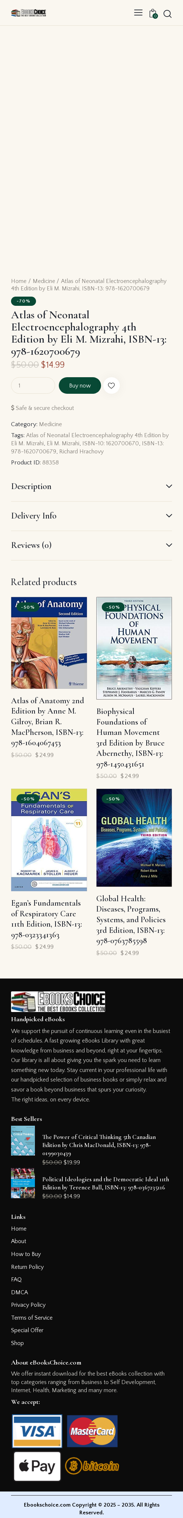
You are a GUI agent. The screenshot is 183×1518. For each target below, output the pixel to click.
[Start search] (167, 13)
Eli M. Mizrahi (74, 443)
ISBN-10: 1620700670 (124, 443)
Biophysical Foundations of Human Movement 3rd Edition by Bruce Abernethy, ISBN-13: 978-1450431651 (130, 738)
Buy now (84, 385)
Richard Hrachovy (109, 451)
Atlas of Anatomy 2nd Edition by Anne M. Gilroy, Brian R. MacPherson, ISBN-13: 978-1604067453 (47, 721)
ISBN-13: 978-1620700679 (46, 451)
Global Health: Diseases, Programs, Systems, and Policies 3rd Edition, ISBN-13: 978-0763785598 (131, 919)
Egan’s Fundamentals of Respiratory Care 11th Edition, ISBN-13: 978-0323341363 (46, 919)
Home (18, 281)
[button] (138, 12)
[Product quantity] (33, 385)
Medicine (44, 281)
